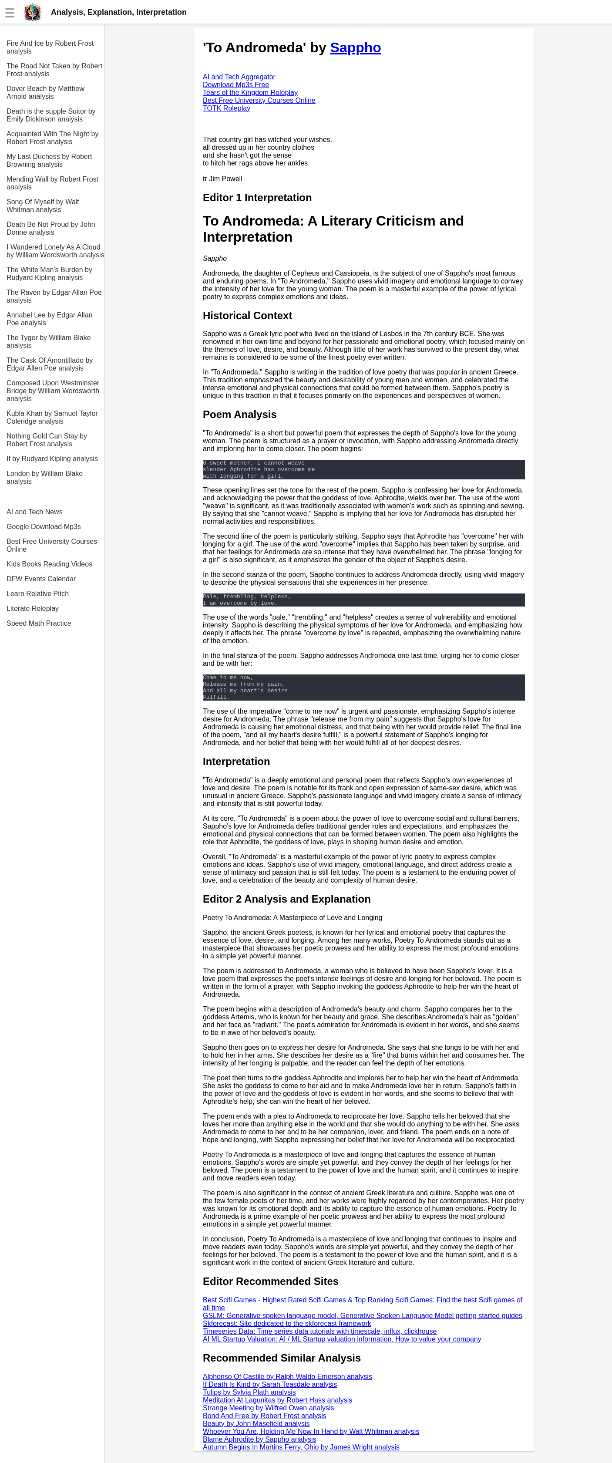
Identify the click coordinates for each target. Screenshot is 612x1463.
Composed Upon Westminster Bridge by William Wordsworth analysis (53, 390)
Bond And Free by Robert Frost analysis (264, 1427)
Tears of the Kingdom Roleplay (250, 92)
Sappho (355, 47)
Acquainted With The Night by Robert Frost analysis (52, 137)
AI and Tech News (35, 512)
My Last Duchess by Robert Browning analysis (49, 160)
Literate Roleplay (33, 608)
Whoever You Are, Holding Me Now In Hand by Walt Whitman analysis (311, 1443)
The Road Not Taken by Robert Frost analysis (54, 70)
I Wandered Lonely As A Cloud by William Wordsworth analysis (55, 251)
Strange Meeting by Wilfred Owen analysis (268, 1419)
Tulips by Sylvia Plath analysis (249, 1404)
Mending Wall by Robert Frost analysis (52, 183)
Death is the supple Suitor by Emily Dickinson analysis (51, 115)
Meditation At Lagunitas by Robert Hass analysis (277, 1412)
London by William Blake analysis (45, 477)
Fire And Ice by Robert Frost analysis (50, 47)
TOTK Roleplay (226, 108)
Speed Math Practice (39, 623)
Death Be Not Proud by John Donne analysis (51, 228)
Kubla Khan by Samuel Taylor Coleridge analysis (52, 417)
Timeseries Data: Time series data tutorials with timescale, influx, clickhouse (320, 1343)
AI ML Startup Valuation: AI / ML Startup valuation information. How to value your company (342, 1351)
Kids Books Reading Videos (49, 564)
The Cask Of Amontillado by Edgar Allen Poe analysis (50, 364)
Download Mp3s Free (236, 84)
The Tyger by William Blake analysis (49, 341)
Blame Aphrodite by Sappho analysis (259, 1451)
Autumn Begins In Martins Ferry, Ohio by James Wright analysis (301, 1459)
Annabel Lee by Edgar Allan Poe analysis (49, 319)
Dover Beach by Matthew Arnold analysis (45, 92)
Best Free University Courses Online (52, 545)
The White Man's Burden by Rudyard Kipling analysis (49, 273)
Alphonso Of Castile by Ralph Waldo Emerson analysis (287, 1388)
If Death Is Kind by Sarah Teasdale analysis (270, 1396)
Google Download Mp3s (44, 526)
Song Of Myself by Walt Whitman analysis (43, 205)
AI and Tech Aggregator (239, 77)
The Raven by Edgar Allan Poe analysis (54, 296)
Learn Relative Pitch (38, 593)
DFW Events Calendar (41, 579)
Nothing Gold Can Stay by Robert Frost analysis (47, 440)
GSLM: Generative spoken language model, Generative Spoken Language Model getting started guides (362, 1327)
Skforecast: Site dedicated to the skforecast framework (287, 1335)
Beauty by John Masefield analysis (256, 1435)
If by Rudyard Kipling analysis (52, 458)
